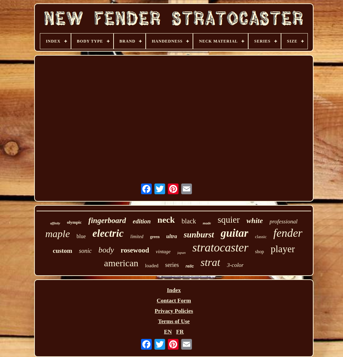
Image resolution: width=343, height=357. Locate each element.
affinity (55, 223)
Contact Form (174, 300)
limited (136, 236)
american (121, 263)
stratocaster (220, 247)
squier (229, 220)
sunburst (199, 234)
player (283, 248)
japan (181, 253)
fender (287, 233)
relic (190, 266)
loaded (151, 265)
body (106, 249)
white (255, 220)
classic (261, 236)
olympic (74, 222)
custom (62, 250)
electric (108, 233)
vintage (163, 251)
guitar (235, 233)
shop (259, 251)
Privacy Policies (174, 311)
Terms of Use (174, 321)
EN (168, 332)
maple (57, 233)
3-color (235, 265)
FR (180, 332)
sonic (85, 250)
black (189, 221)
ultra (171, 236)
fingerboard (107, 220)
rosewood (135, 250)
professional (283, 221)
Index (174, 290)
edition (142, 221)
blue (81, 236)
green (154, 236)
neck (166, 220)
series (172, 265)
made (207, 223)
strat (210, 262)
